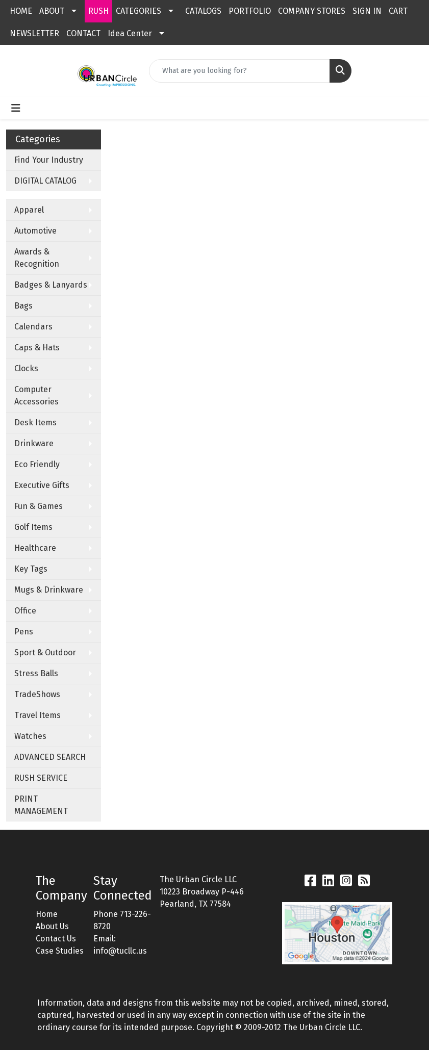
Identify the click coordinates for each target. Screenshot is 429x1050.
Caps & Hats (37, 347)
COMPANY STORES (311, 11)
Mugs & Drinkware (48, 590)
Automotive (35, 231)
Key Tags (30, 569)
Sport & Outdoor (45, 652)
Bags (23, 306)
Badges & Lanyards (50, 285)
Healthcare (35, 548)
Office (25, 611)
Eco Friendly (37, 464)
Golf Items (33, 527)
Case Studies (60, 951)
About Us (52, 926)
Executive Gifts (41, 485)
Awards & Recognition (36, 258)
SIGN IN (367, 11)
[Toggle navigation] (16, 108)
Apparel (29, 210)
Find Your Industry (48, 160)
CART (398, 11)
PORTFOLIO (250, 11)
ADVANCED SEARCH (50, 757)
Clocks (26, 368)
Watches (30, 736)
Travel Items (37, 715)
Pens (23, 631)
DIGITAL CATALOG (45, 181)
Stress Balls (36, 673)
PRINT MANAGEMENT (41, 805)
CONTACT (83, 33)
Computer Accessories (36, 395)
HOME (21, 11)
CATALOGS (203, 11)
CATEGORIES (138, 11)
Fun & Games (38, 506)
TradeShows (37, 694)
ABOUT (51, 11)
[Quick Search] (239, 71)
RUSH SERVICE (40, 778)
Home (47, 914)
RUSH (98, 11)
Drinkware (34, 443)
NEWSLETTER (34, 33)
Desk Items (35, 422)
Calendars (33, 326)
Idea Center (130, 33)
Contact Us (56, 938)
